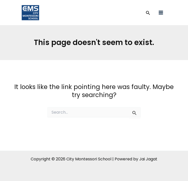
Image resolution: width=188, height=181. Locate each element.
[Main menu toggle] (161, 12)
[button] (148, 13)
